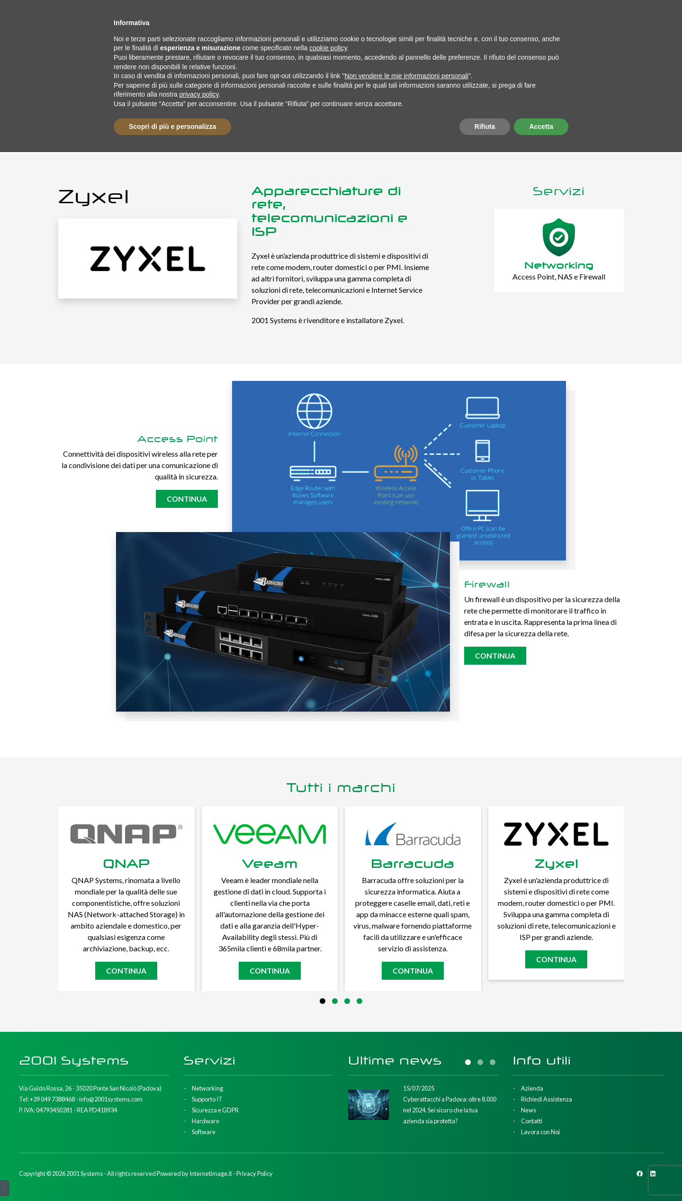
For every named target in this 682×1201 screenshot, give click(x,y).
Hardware (288, 59)
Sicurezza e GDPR (208, 59)
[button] (322, 1001)
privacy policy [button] (199, 1143)
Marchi (413, 59)
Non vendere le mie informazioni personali (406, 1125)
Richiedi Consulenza (608, 59)
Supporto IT (126, 59)
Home (332, 107)
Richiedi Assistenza (499, 18)
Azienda (446, 18)
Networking (50, 59)
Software (353, 59)
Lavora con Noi (632, 18)
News (548, 18)
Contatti (582, 18)
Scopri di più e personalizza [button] (172, 1175)
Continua (185, 498)
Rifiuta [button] (485, 1175)
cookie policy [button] (328, 1097)
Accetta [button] (541, 1175)
